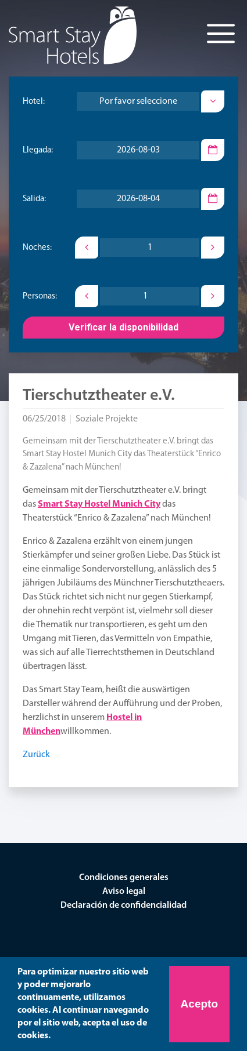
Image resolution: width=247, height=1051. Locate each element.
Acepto (199, 1004)
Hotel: (34, 101)
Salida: (34, 199)
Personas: (40, 296)
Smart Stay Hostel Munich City (99, 504)
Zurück (36, 754)
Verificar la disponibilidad (123, 327)
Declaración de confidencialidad (123, 905)
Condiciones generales (124, 877)
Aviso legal (123, 891)
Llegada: (38, 150)
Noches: (37, 247)
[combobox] (138, 101)
